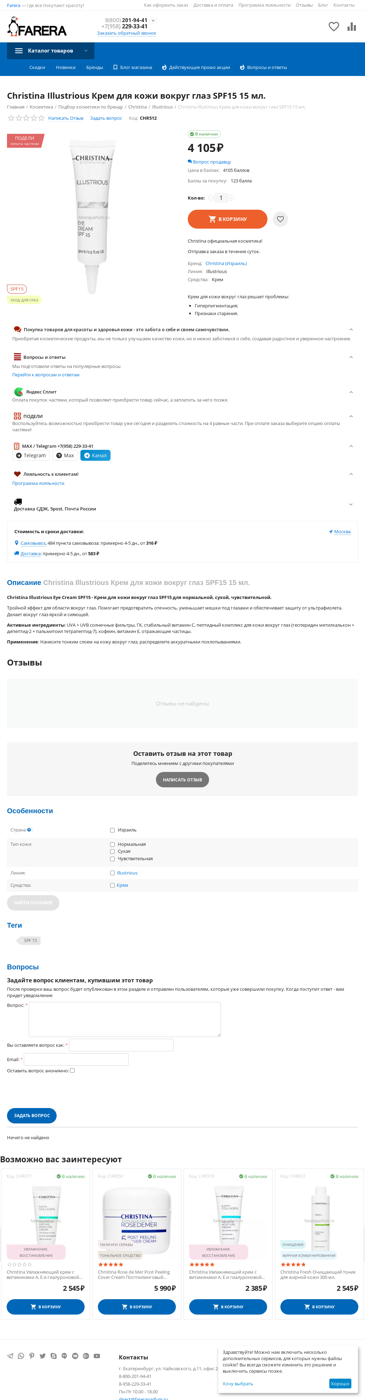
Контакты (344, 5)
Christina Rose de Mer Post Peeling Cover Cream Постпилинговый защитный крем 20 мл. (134, 1274)
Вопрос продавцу (209, 162)
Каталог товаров (52, 50)
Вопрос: (15, 1005)
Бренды (94, 67)
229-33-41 (124, 26)
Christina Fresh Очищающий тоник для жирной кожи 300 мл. (318, 1274)
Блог (323, 5)
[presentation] (60, 1091)
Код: (133, 118)
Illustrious (127, 873)
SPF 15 (30, 940)
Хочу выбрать (238, 1383)
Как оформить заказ (166, 5)
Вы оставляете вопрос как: (35, 1045)
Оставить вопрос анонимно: (38, 1070)
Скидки (37, 67)
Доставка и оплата (213, 5)
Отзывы (304, 5)
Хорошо (340, 1383)
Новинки (66, 67)
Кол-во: (196, 198)
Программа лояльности (264, 5)
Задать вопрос (106, 118)
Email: (13, 1059)
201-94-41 (126, 20)
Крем (122, 885)
